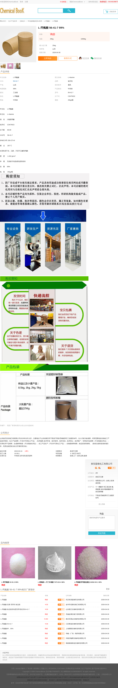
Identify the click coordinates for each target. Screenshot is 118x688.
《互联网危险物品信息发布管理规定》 (94, 683)
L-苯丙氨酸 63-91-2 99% (9, 582)
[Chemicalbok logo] (12, 10)
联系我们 (37, 668)
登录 (21, 2)
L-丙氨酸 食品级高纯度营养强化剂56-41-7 (15, 609)
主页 (12, 668)
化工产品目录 (12, 21)
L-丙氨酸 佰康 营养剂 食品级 (10, 604)
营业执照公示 (107, 674)
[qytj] (99, 468)
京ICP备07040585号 (53, 671)
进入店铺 (102, 504)
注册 (26, 2)
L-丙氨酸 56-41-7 (6, 624)
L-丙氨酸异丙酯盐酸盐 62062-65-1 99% (88, 582)
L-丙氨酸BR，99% (7, 629)
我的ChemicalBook (76, 2)
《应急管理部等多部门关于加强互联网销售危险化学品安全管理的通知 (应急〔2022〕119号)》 (46, 683)
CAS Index (61, 668)
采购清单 (110, 11)
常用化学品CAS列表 (73, 668)
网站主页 (3, 21)
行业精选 (63, 2)
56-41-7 (15, 81)
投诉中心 (103, 668)
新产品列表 (96, 668)
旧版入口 (44, 668)
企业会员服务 (20, 668)
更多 (108, 589)
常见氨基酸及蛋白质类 (35, 21)
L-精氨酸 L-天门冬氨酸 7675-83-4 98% (51, 582)
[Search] (50, 10)
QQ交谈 (85, 58)
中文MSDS (52, 668)
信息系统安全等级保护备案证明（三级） (87, 674)
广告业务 (29, 668)
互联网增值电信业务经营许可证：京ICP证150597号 (24, 674)
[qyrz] (96, 468)
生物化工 (22, 21)
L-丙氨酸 (47, 21)
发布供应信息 (93, 2)
